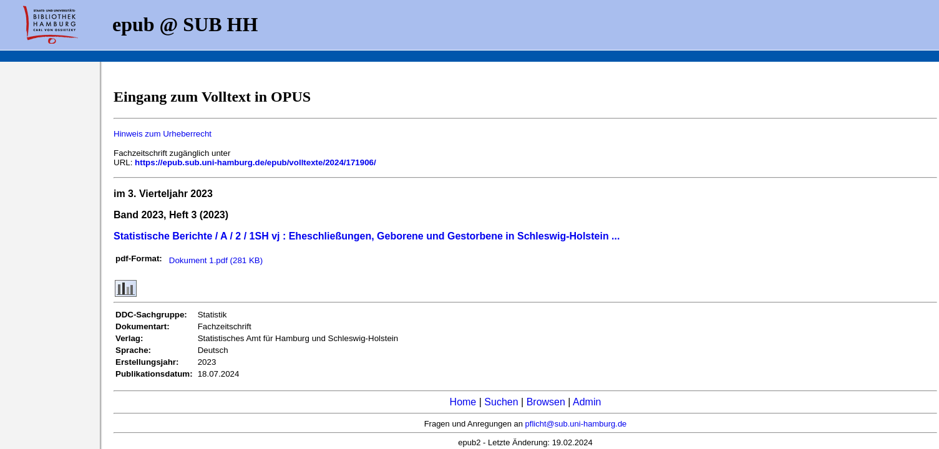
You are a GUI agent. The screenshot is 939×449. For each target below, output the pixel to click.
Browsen (546, 402)
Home (463, 402)
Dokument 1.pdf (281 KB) (216, 260)
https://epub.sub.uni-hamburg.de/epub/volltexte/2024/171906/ (255, 162)
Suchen (501, 402)
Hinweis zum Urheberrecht (163, 133)
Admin (587, 402)
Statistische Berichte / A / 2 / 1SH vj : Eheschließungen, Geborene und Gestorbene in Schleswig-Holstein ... (367, 236)
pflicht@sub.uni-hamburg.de (576, 423)
